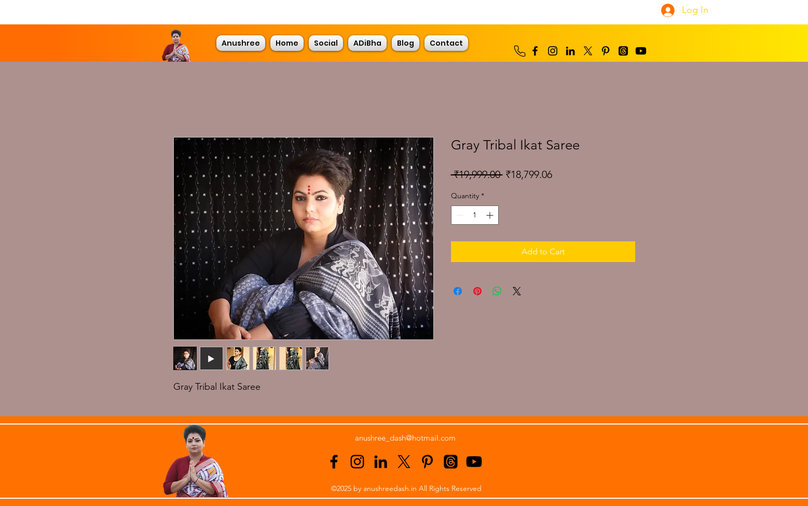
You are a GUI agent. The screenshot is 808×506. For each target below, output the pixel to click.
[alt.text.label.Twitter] (588, 51)
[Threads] (623, 51)
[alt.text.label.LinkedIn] (570, 51)
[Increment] (490, 215)
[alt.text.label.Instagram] (552, 51)
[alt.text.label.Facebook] (535, 51)
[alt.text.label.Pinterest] (605, 51)
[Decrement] (459, 215)
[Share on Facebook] (457, 291)
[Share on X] (517, 291)
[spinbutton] (474, 215)
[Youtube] (641, 51)
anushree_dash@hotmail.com (405, 438)
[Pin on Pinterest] (477, 291)
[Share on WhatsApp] (497, 291)
